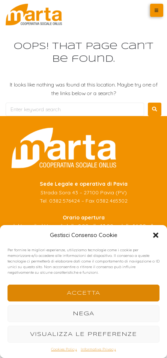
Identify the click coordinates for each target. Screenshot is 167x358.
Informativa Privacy (98, 349)
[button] (155, 235)
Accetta (83, 293)
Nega (83, 313)
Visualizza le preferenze (83, 334)
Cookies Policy (64, 349)
